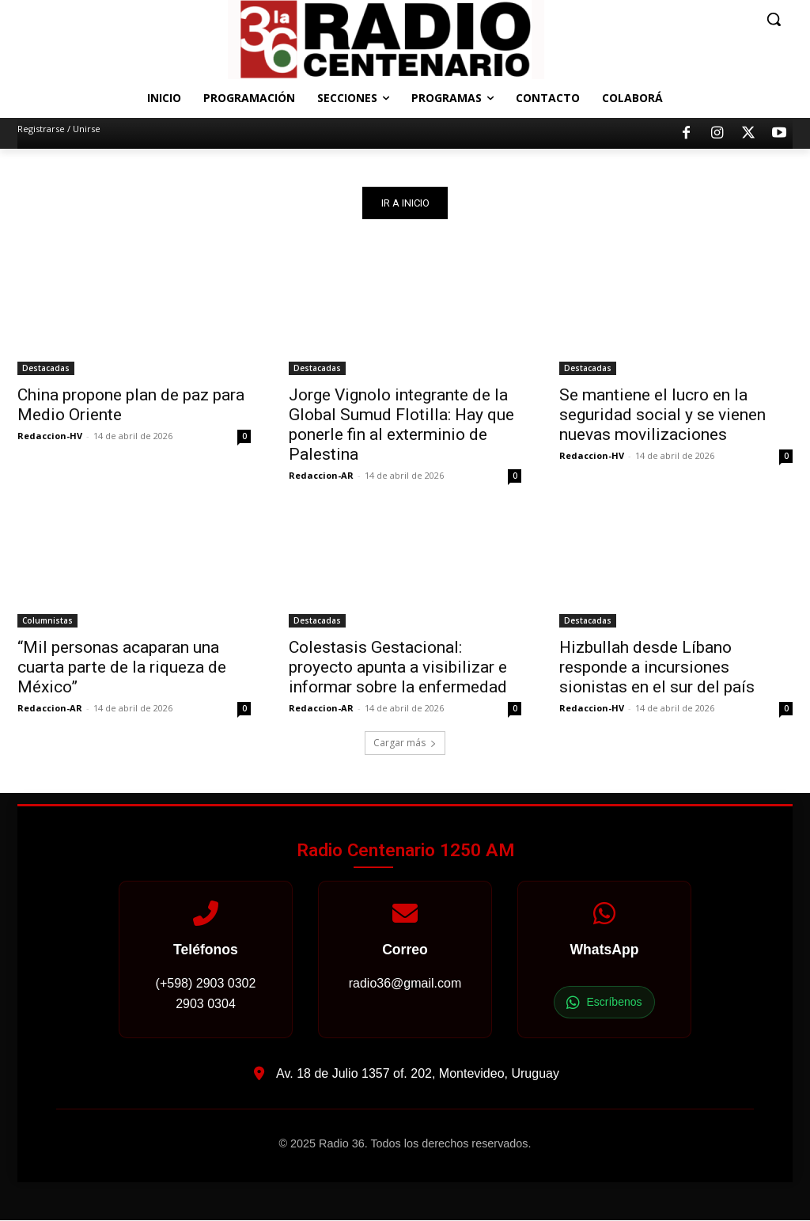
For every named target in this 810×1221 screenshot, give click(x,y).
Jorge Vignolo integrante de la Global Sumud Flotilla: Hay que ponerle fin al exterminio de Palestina (401, 425)
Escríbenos (604, 1003)
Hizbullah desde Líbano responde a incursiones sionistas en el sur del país (657, 668)
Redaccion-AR (321, 476)
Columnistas (47, 621)
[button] (774, 19)
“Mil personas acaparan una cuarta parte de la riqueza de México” (121, 668)
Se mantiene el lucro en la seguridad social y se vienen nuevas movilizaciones (662, 415)
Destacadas (46, 368)
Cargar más (405, 743)
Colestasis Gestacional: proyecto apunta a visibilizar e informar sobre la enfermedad (398, 668)
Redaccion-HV (49, 436)
